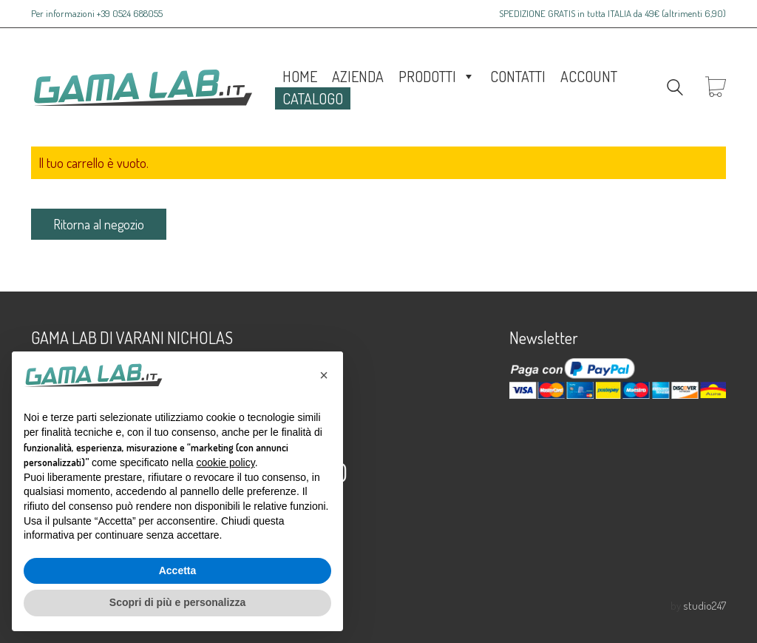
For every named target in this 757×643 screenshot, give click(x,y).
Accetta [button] (178, 570)
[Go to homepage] (142, 88)
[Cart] (715, 87)
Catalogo (312, 98)
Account (588, 76)
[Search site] (675, 89)
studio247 (704, 606)
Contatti (518, 76)
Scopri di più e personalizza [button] (177, 602)
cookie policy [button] (226, 462)
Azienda (358, 76)
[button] (324, 375)
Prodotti (436, 76)
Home (299, 76)
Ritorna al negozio (98, 224)
